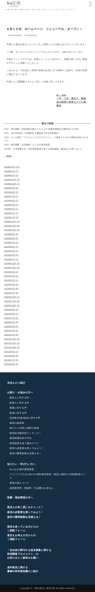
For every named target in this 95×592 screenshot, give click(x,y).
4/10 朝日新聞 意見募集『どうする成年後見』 (28, 144)
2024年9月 (9, 234)
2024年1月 (9, 259)
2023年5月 (9, 280)
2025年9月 (9, 188)
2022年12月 (10, 297)
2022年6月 (9, 322)
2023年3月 (9, 289)
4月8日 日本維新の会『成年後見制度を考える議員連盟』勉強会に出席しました (43, 149)
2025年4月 (9, 205)
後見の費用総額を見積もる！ (25, 453)
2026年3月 (9, 171)
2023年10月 (10, 268)
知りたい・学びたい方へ (21, 464)
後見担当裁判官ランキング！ (25, 433)
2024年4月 (9, 255)
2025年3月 (9, 209)
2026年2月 (9, 175)
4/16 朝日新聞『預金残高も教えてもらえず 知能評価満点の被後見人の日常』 (42, 129)
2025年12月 (10, 179)
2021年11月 (10, 343)
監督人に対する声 (19, 403)
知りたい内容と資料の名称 (24, 428)
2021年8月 (9, 356)
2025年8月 (9, 192)
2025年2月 (9, 213)
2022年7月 (9, 318)
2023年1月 (9, 293)
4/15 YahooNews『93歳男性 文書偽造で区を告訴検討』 (32, 133)
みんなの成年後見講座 (22, 469)
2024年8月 (9, 238)
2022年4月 (9, 326)
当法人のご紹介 (16, 382)
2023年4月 (9, 284)
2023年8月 (9, 276)
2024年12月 (10, 221)
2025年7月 (9, 196)
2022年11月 (10, 301)
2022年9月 (9, 309)
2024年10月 (10, 230)
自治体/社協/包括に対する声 (25, 418)
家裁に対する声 (18, 407)
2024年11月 (10, 226)
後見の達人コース (19, 483)
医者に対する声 (18, 413)
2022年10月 (10, 305)
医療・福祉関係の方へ (20, 497)
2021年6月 (9, 364)
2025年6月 (9, 200)
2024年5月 (9, 251)
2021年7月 (9, 360)
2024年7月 (9, 242)
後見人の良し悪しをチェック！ (25, 507)
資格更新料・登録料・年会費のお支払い (32, 488)
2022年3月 (9, 330)
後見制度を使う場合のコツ (24, 443)
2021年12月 (10, 339)
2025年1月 (9, 217)
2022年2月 (9, 335)
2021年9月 (9, 352)
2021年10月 (10, 347)
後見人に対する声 (19, 397)
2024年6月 (9, 247)
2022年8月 (9, 314)
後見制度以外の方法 (21, 438)
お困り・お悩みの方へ (20, 392)
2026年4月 (9, 167)
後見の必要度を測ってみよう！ (27, 448)
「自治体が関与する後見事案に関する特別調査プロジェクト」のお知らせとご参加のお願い (29, 554)
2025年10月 (10, 184)
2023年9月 (9, 272)
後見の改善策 (17, 423)
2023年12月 (10, 263)
